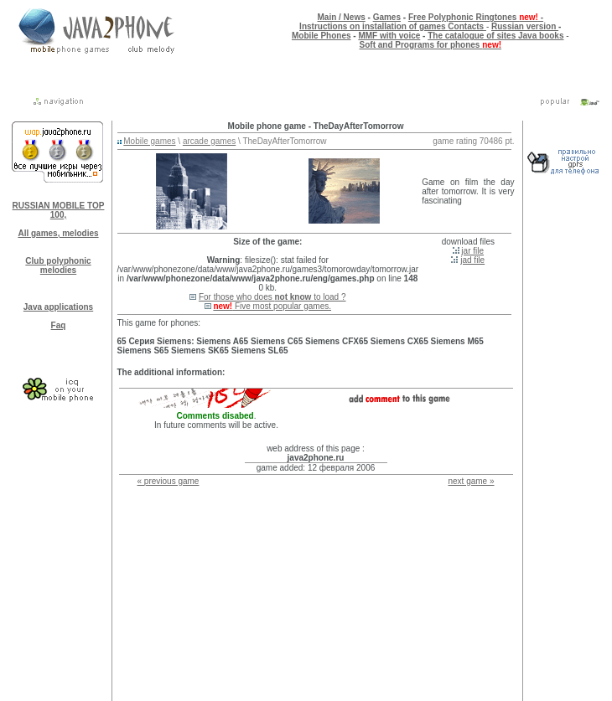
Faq (58, 325)
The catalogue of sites (472, 35)
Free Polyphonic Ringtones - (475, 17)
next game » (471, 481)
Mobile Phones (321, 35)
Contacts (467, 26)
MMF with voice (389, 35)
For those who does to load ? (272, 297)
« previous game (168, 481)
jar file (472, 250)
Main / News (342, 17)
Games (387, 17)
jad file (472, 260)
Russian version (524, 26)
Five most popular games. (272, 306)
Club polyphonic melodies (58, 265)
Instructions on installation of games (373, 26)
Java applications (58, 307)
